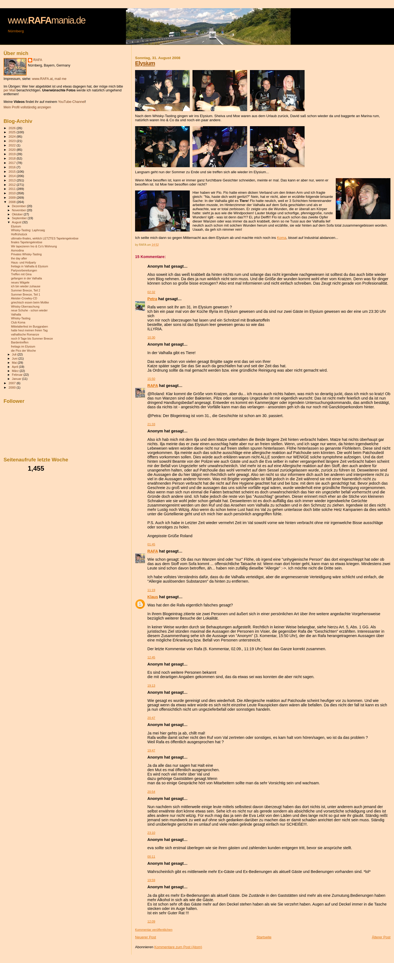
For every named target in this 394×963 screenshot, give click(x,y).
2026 (12, 128)
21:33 (151, 424)
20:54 (151, 791)
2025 (12, 132)
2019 (12, 154)
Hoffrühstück (19, 234)
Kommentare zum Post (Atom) (178, 947)
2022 (12, 145)
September (20, 218)
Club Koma (18, 322)
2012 (12, 184)
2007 (12, 383)
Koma (281, 238)
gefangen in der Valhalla (26, 278)
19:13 (151, 685)
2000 (12, 387)
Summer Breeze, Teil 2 (25, 290)
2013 (12, 180)
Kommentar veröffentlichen (153, 929)
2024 (12, 136)
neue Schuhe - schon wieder (29, 310)
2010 (12, 193)
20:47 (151, 717)
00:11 (151, 856)
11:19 (151, 590)
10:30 (151, 337)
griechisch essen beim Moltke (30, 302)
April (15, 366)
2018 (12, 158)
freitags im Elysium (23, 346)
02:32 (151, 292)
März (16, 370)
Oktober (18, 214)
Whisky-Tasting (20, 318)
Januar (17, 378)
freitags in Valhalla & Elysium (29, 266)
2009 (12, 197)
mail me (60, 79)
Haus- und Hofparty (23, 262)
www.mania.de (46, 20)
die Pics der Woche (23, 350)
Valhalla (16, 314)
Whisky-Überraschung (25, 306)
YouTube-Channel (71, 102)
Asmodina (17, 250)
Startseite (264, 937)
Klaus (152, 597)
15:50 (151, 378)
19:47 (151, 750)
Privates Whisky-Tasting (26, 254)
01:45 (151, 544)
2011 (12, 188)
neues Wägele (20, 282)
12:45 (151, 657)
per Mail (10, 90)
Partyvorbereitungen (24, 270)
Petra (152, 299)
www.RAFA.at (42, 79)
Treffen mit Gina (21, 274)
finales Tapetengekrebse (26, 242)
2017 (12, 162)
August (17, 222)
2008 (12, 202)
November (19, 210)
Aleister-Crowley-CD (24, 298)
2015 (12, 171)
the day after (19, 258)
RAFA (152, 385)
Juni (15, 358)
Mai (15, 362)
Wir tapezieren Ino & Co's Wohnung (34, 246)
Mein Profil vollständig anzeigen (27, 107)
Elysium (145, 63)
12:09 (151, 921)
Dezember (19, 206)
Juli (14, 354)
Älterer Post (381, 937)
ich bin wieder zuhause (25, 286)
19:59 (151, 880)
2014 (12, 176)
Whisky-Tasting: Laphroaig (28, 230)
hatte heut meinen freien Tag (29, 330)
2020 (12, 149)
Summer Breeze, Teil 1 (25, 294)
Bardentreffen (19, 342)
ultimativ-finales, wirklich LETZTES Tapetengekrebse (44, 238)
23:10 (151, 832)
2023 (12, 141)
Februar (18, 374)
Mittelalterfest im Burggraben (29, 326)
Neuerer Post (145, 937)
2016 (12, 167)
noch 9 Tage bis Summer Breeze (32, 338)
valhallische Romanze (25, 334)
